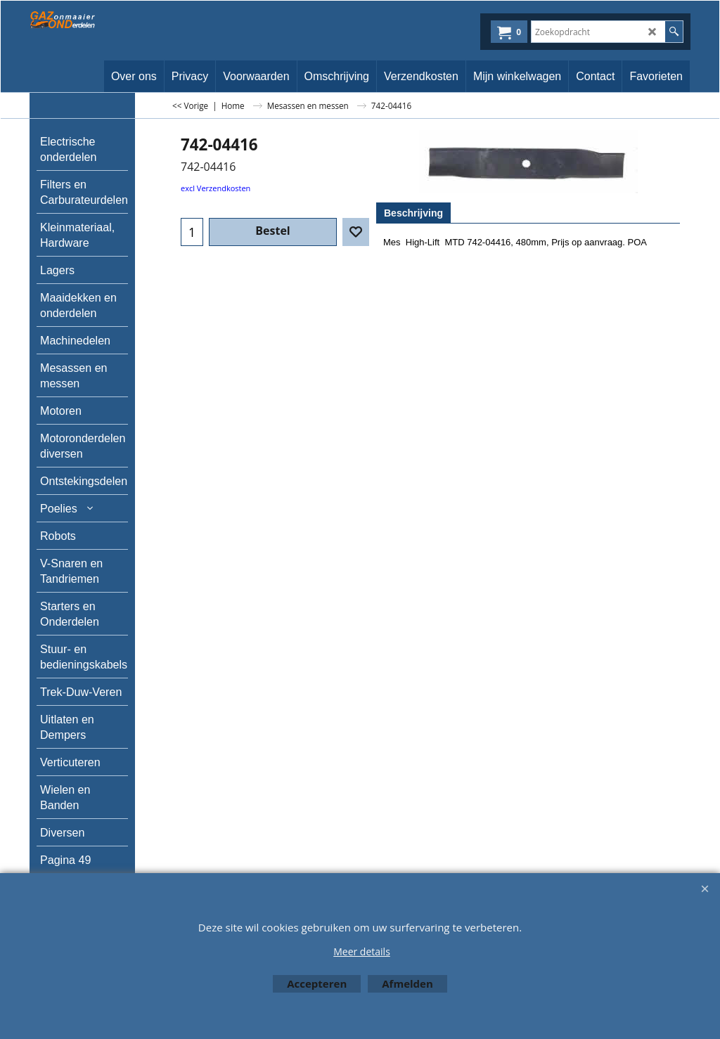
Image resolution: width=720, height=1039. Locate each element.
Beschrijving (413, 213)
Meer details (361, 951)
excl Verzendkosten (215, 188)
